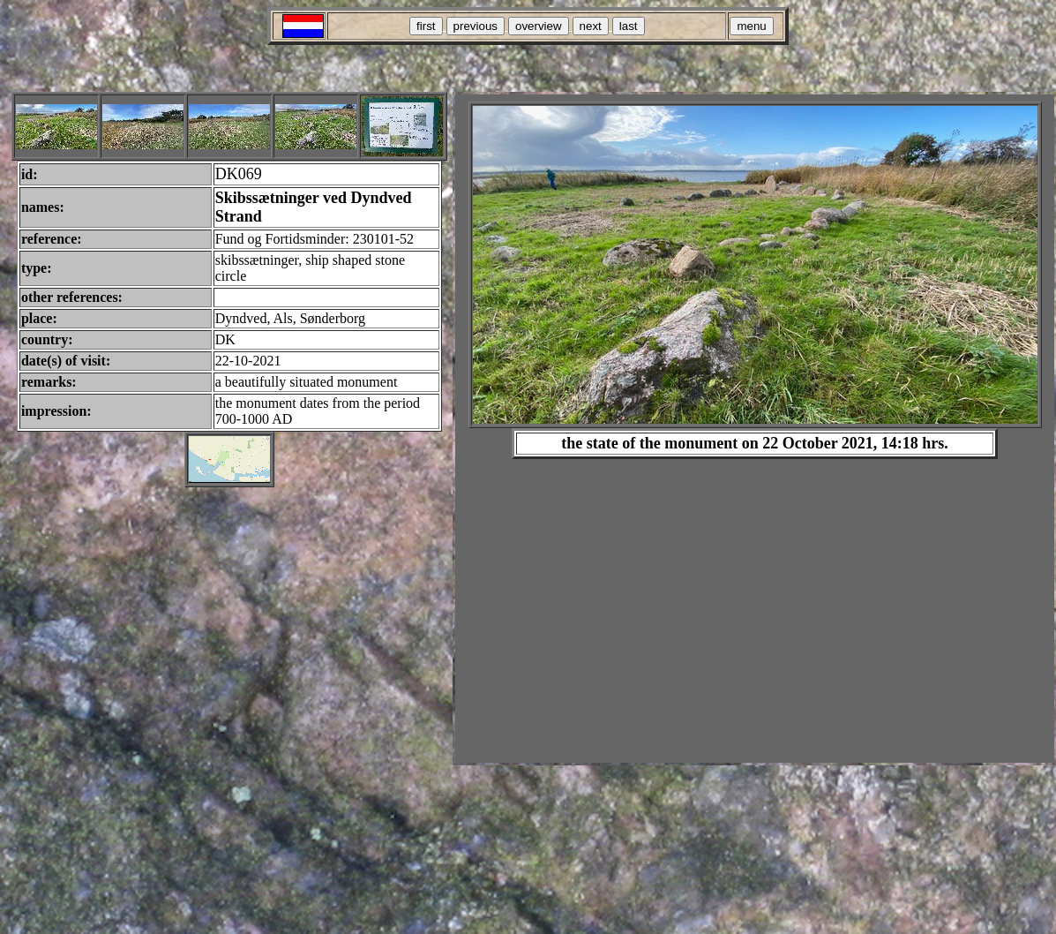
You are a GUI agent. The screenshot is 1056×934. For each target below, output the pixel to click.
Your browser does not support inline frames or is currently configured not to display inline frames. (754, 428)
